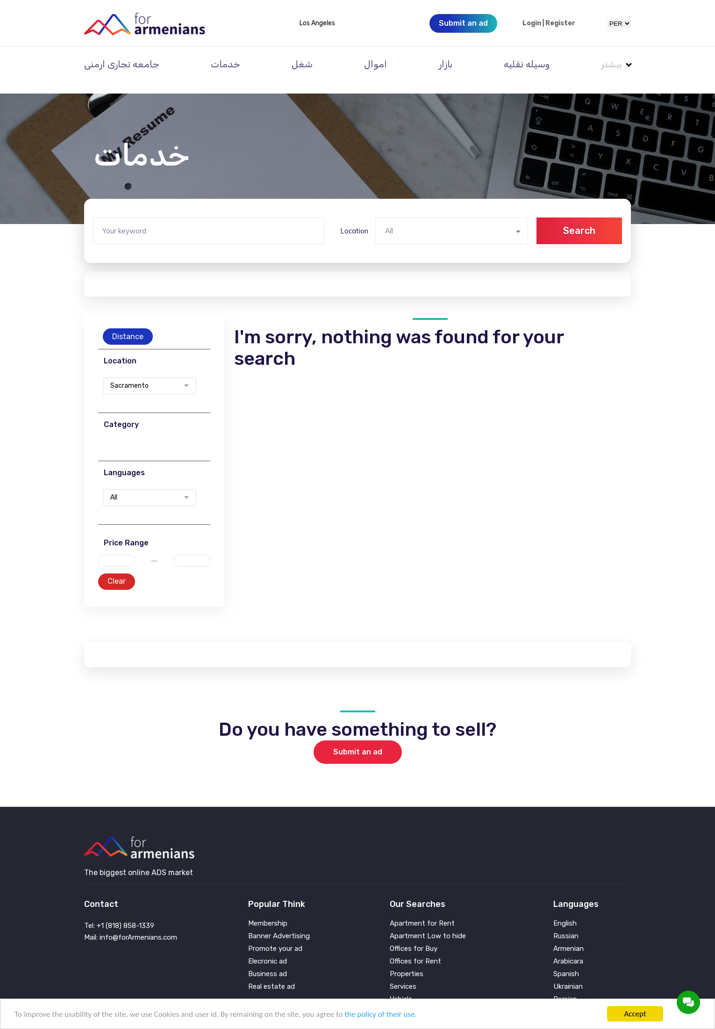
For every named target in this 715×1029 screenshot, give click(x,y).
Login (531, 23)
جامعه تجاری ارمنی (121, 64)
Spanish (566, 961)
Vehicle (401, 986)
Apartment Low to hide (428, 923)
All (113, 485)
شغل (302, 64)
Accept (635, 1014)
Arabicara (568, 948)
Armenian (568, 936)
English (565, 910)
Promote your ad (275, 936)
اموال (375, 64)
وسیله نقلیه (527, 64)
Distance (127, 323)
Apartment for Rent (422, 910)
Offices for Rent (415, 948)
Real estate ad (271, 974)
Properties (406, 961)
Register (560, 23)
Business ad (267, 961)
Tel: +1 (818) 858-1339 (119, 913)
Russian (566, 923)
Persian (565, 986)
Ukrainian (568, 974)
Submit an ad (357, 739)
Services (403, 974)
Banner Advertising (279, 923)
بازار (445, 64)
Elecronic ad (267, 948)
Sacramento (129, 373)
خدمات (225, 64)
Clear (116, 568)
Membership (267, 910)
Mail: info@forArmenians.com (130, 924)
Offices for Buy (413, 936)
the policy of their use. (380, 1014)
